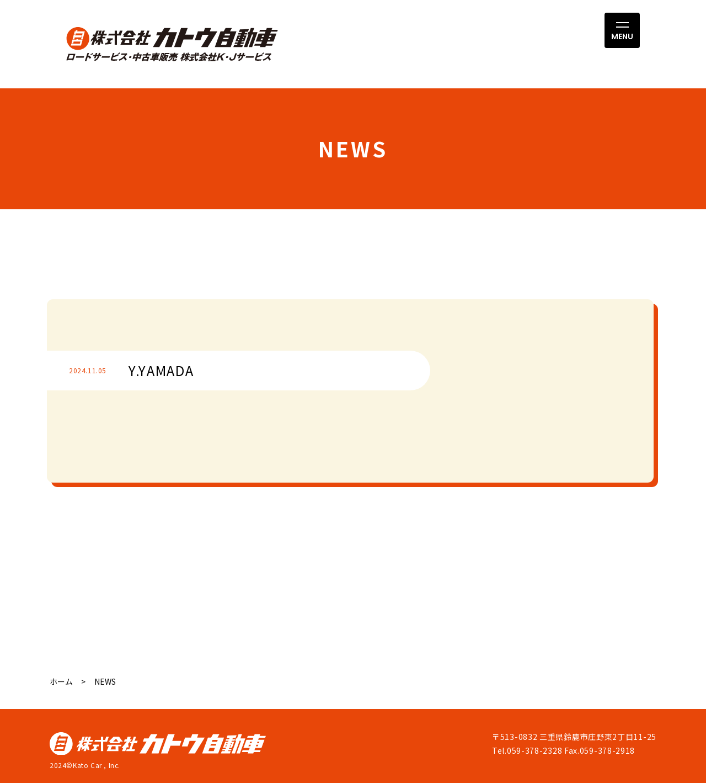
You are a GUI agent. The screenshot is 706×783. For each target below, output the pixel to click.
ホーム (61, 681)
